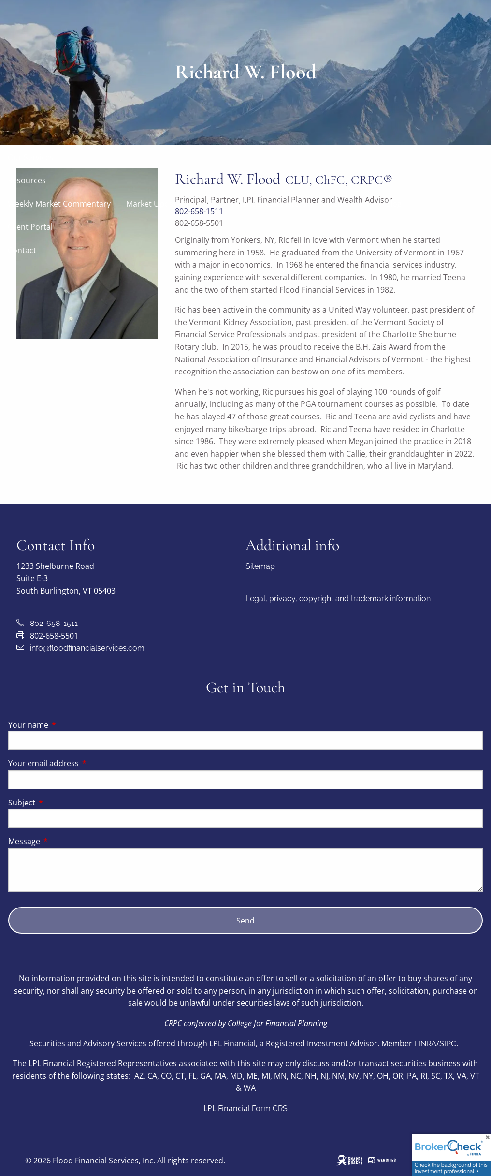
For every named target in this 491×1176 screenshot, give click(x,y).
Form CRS (270, 1108)
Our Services (31, 157)
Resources (27, 180)
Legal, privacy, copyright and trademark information (338, 598)
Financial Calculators (268, 203)
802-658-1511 (54, 623)
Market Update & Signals (171, 203)
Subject (60, 802)
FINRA (425, 1043)
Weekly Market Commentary (59, 203)
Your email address (82, 763)
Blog (394, 203)
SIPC (447, 1043)
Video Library (346, 203)
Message (63, 841)
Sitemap (260, 566)
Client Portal (30, 227)
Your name (67, 724)
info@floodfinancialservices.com (87, 648)
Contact (22, 250)
